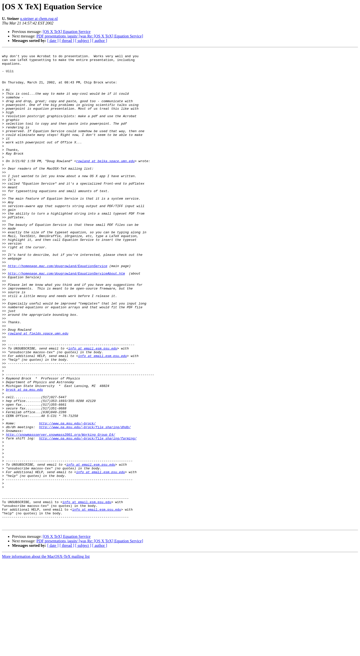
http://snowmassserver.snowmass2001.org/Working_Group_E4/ (60, 511)
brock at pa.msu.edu (24, 457)
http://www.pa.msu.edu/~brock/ (67, 498)
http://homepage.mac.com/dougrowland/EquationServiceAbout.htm (66, 318)
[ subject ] (83, 40)
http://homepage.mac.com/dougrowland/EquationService (57, 309)
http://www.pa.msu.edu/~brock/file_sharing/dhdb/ (85, 502)
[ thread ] (67, 40)
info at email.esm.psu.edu (92, 408)
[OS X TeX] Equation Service (66, 31)
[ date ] (52, 40)
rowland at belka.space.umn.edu (105, 183)
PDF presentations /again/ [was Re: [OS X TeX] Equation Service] (89, 36)
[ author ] (99, 40)
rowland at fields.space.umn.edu (38, 390)
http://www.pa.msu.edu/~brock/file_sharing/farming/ (87, 516)
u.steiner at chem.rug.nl (39, 18)
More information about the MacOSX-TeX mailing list (46, 652)
